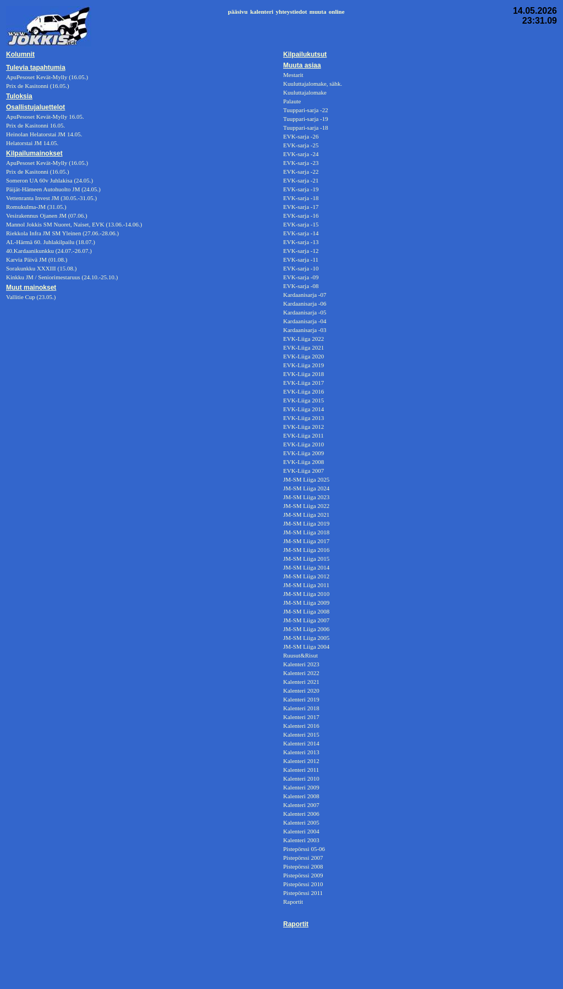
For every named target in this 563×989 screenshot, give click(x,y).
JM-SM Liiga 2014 (306, 567)
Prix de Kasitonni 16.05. (35, 125)
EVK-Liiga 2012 (303, 426)
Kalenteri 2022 (301, 673)
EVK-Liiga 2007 (303, 470)
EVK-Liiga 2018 (303, 374)
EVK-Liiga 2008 (303, 461)
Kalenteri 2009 (301, 787)
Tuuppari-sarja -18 (305, 127)
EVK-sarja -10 (300, 268)
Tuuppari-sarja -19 (305, 118)
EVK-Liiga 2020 (303, 356)
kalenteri (261, 11)
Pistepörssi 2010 (303, 884)
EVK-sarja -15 (300, 224)
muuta (318, 11)
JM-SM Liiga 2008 (306, 611)
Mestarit (293, 74)
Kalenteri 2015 (301, 734)
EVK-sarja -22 (300, 171)
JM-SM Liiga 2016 (306, 549)
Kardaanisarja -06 (305, 303)
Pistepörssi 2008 (303, 866)
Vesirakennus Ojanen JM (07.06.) (46, 215)
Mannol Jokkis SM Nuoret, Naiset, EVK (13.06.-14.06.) (74, 224)
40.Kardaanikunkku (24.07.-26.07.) (49, 250)
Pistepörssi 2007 (303, 857)
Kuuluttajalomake (305, 92)
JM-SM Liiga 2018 (306, 532)
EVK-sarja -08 (300, 286)
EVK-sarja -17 (300, 206)
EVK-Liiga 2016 (303, 391)
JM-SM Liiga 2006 (306, 629)
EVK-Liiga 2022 (303, 338)
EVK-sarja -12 (300, 250)
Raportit (293, 901)
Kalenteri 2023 (301, 664)
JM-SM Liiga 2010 (306, 593)
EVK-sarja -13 (300, 242)
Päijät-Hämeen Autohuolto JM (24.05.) (53, 189)
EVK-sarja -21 (300, 180)
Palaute (292, 101)
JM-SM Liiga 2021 (306, 514)
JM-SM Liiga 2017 (306, 541)
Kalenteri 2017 (301, 717)
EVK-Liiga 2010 (303, 444)
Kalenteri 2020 (301, 690)
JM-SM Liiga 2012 (306, 576)
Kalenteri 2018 (301, 708)
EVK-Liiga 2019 (303, 365)
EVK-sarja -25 (300, 145)
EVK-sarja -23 (300, 162)
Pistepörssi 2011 (303, 892)
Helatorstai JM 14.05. (32, 143)
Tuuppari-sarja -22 (305, 110)
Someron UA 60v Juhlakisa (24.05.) (49, 180)
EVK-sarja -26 (300, 136)
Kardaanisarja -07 (305, 294)
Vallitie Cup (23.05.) (31, 297)
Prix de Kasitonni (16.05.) (37, 171)
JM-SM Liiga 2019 (306, 523)
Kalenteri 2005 (301, 822)
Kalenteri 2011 (301, 769)
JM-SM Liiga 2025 (306, 479)
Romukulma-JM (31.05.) (36, 206)
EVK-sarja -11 (300, 259)
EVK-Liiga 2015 (303, 400)
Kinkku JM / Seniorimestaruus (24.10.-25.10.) (62, 277)
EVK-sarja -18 (300, 198)
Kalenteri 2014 (301, 743)
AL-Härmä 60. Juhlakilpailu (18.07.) (50, 242)
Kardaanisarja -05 (305, 312)
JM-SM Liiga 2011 (306, 585)
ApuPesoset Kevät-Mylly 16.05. (45, 116)
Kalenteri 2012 (301, 761)
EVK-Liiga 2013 (303, 418)
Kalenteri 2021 (301, 681)
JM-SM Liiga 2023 (306, 497)
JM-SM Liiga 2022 (306, 505)
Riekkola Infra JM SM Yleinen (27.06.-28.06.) (62, 233)
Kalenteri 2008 (301, 796)
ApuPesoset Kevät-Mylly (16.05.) (47, 162)
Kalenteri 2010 (301, 778)
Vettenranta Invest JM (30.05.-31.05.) (51, 198)
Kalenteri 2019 (301, 699)
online (337, 11)
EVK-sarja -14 (300, 233)
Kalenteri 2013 (301, 752)
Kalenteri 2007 (301, 805)
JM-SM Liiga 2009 (306, 602)
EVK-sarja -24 (300, 154)
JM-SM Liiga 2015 (306, 558)
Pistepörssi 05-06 (304, 849)
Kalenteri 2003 (301, 840)
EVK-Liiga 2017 (303, 382)
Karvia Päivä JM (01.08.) (37, 259)
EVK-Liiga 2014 (303, 409)
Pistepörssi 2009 (303, 875)
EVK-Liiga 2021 (303, 347)
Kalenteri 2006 (301, 813)
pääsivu (237, 11)
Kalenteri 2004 (301, 831)
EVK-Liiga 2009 (303, 453)
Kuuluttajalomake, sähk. (312, 83)
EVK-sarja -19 (300, 189)
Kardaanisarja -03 (305, 330)
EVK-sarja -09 (300, 277)
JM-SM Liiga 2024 (306, 488)
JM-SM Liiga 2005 (306, 637)
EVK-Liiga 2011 (303, 435)
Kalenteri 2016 (301, 725)
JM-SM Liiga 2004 (306, 646)
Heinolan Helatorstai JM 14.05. (44, 134)
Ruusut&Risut (300, 655)
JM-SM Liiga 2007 (306, 620)
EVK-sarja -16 (300, 215)
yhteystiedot (291, 11)
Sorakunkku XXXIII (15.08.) (41, 268)
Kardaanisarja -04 (305, 321)
